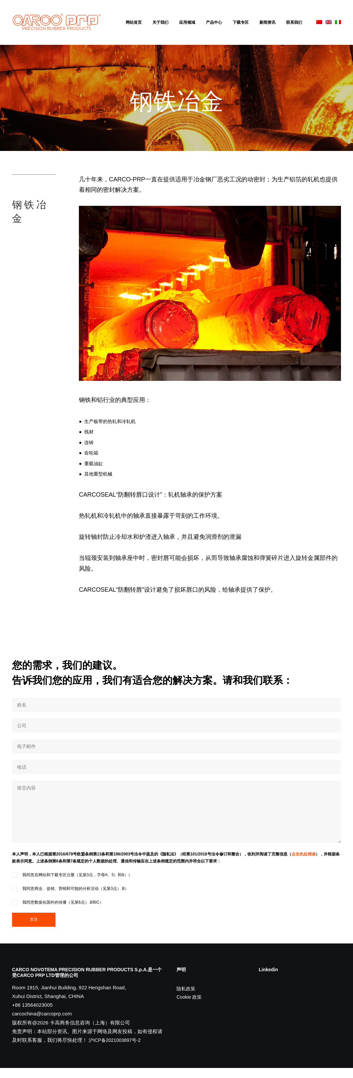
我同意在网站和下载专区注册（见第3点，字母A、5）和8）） (72, 885)
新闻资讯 (267, 22)
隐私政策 (185, 998)
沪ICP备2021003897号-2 (115, 1050)
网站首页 (134, 22)
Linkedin (268, 979)
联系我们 (294, 22)
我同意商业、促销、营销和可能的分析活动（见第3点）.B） (70, 898)
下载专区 (241, 22)
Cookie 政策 (189, 1007)
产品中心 (214, 22)
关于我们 (160, 22)
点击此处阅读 (303, 864)
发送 (34, 929)
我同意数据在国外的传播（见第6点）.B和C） (58, 912)
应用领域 (187, 22)
